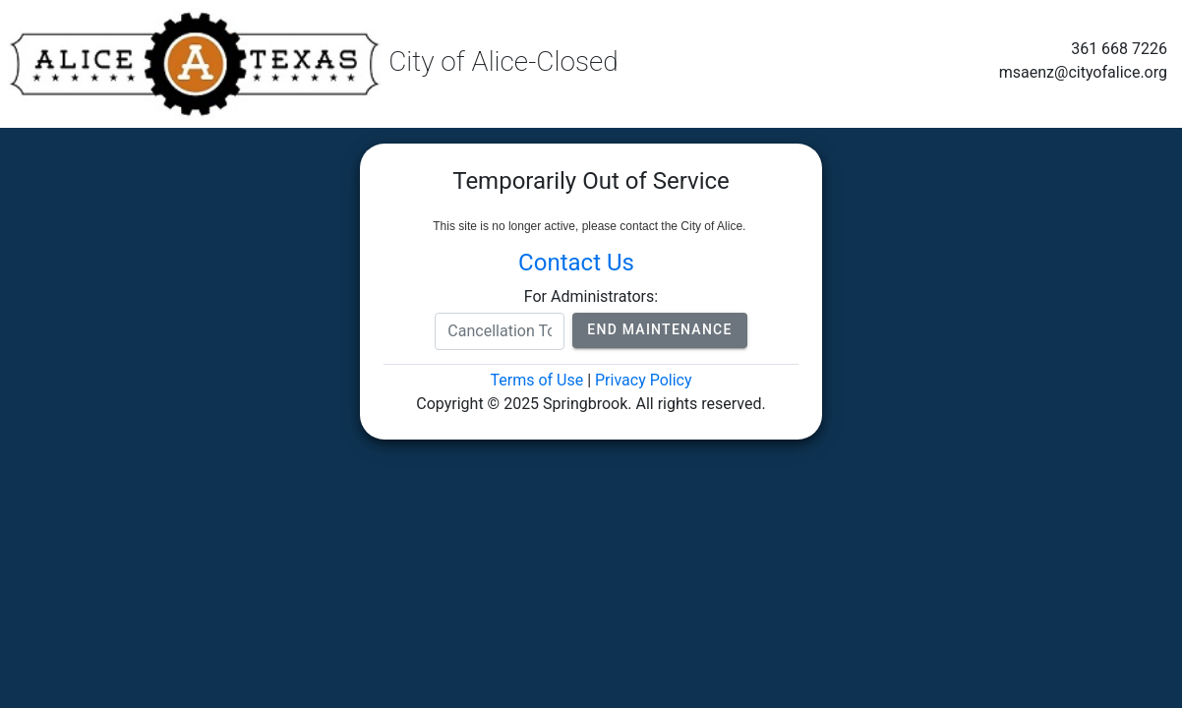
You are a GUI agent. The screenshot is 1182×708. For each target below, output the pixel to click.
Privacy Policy (643, 380)
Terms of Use (536, 380)
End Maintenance (659, 329)
